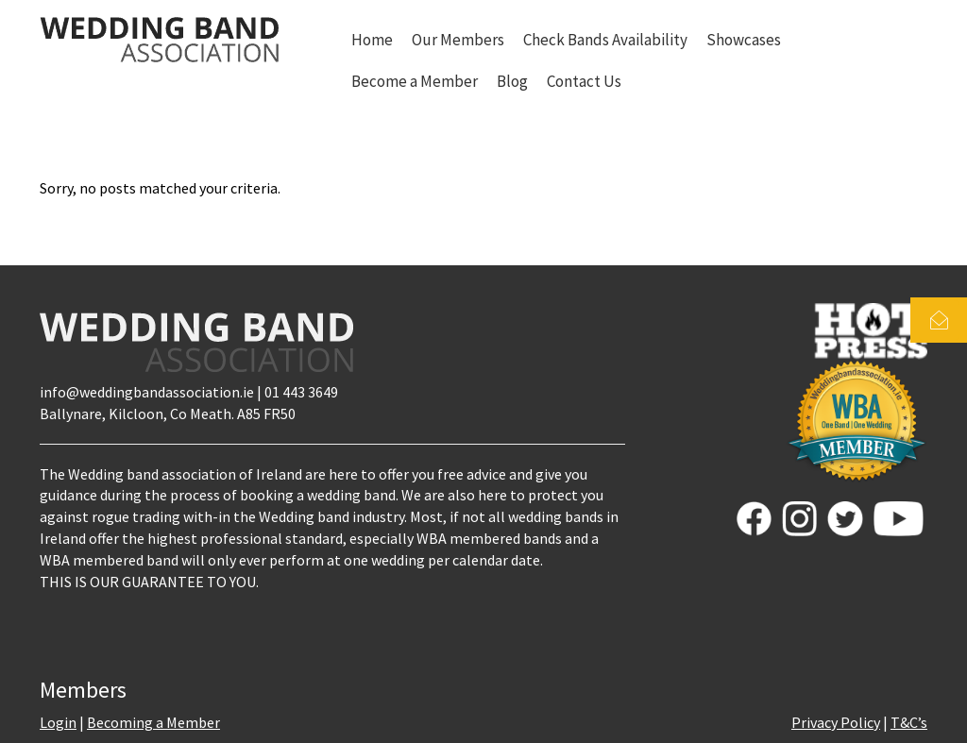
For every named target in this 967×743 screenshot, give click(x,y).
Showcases (743, 39)
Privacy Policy (835, 722)
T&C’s (909, 722)
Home (372, 39)
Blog (512, 81)
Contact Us (584, 81)
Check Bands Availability (605, 39)
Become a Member (414, 81)
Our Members (458, 39)
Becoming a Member (153, 722)
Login (58, 722)
